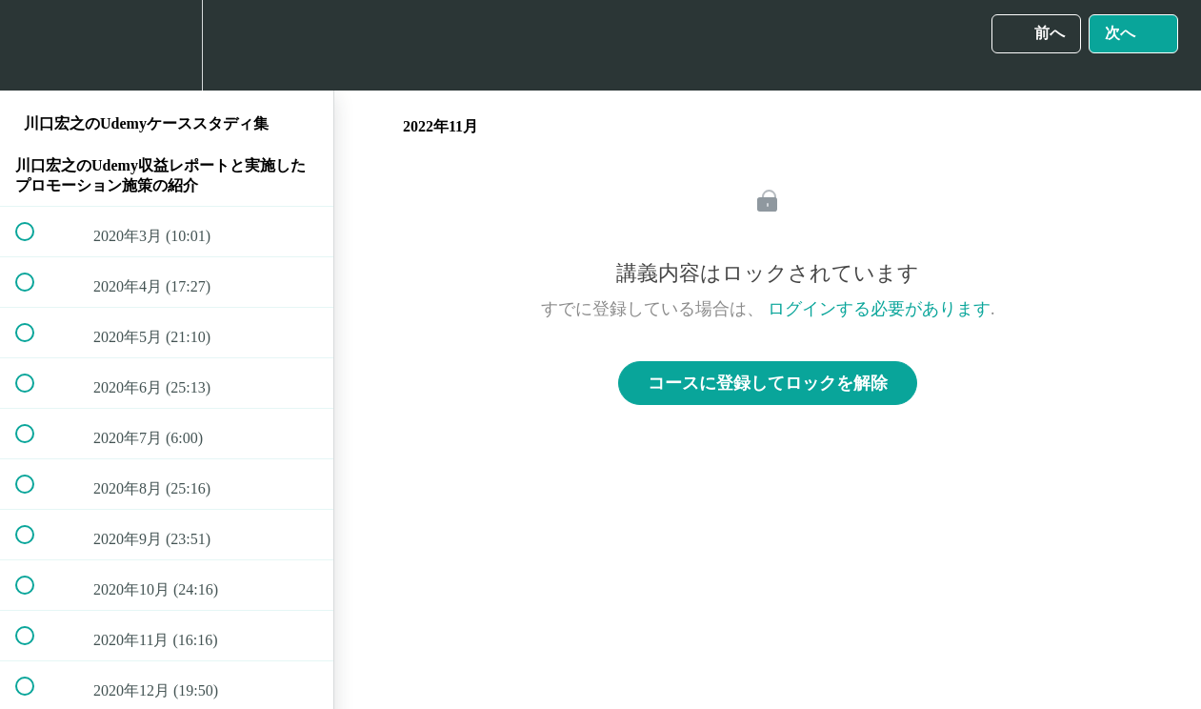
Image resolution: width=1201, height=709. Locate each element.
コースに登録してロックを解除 (768, 383)
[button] (35, 45)
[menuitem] (166, 45)
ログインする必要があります (879, 308)
